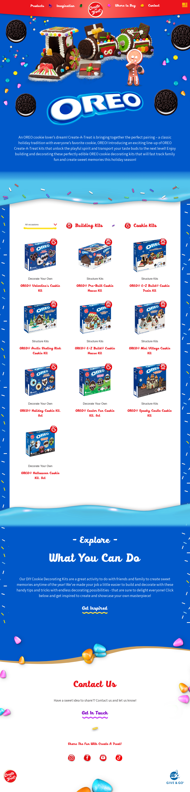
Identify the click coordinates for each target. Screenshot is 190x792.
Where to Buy (125, 5)
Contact (154, 5)
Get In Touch (95, 713)
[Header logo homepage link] (96, 9)
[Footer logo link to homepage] (10, 777)
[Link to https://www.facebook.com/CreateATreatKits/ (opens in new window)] (87, 758)
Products (37, 6)
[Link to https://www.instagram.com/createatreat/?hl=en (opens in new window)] (71, 758)
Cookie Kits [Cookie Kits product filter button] (145, 226)
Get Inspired (95, 608)
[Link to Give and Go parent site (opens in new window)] (175, 783)
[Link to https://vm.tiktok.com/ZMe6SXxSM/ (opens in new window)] (118, 758)
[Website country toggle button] (184, 5)
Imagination (66, 6)
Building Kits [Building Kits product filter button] (89, 226)
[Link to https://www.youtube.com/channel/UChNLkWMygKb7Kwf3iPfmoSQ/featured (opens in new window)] (103, 758)
